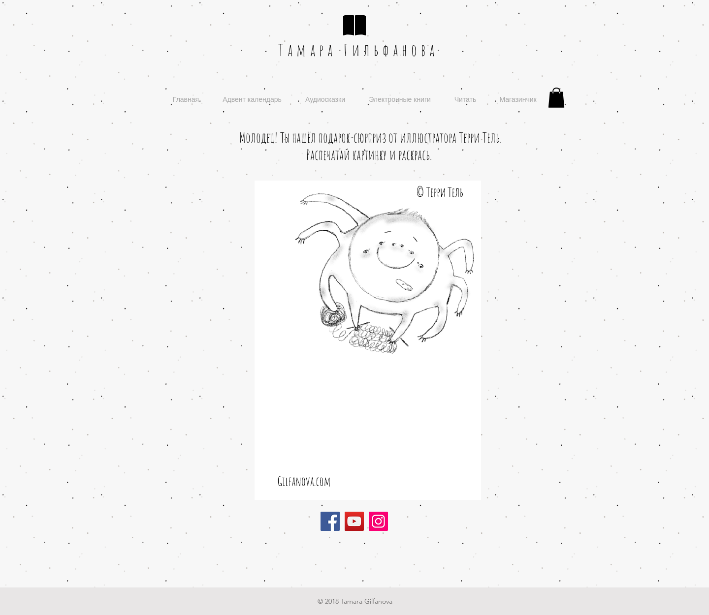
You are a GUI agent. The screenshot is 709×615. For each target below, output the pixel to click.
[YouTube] (354, 521)
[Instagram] (378, 521)
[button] (556, 98)
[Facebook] (330, 521)
